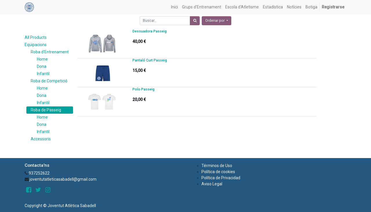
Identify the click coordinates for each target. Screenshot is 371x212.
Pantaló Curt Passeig (149, 60)
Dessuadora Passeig (149, 31)
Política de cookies (218, 171)
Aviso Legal (211, 184)
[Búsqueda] (195, 20)
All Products (36, 37)
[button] (216, 20)
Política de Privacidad (220, 177)
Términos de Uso (216, 165)
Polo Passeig (143, 89)
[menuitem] (174, 7)
